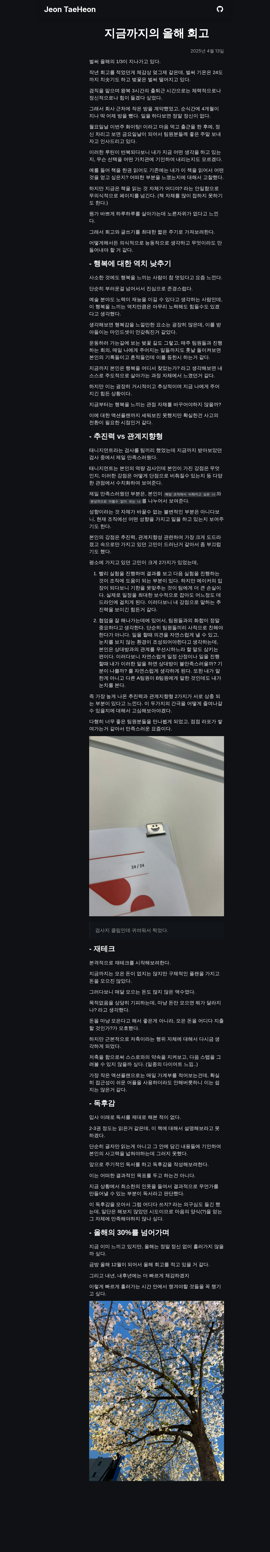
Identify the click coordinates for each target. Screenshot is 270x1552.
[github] (220, 10)
